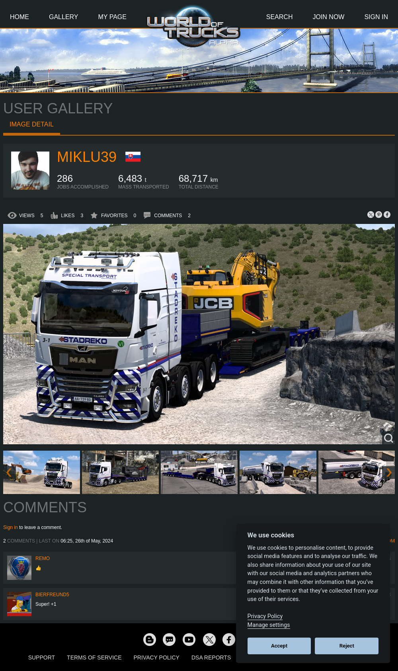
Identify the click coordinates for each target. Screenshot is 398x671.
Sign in (10, 527)
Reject (346, 646)
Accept (279, 646)
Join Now (328, 17)
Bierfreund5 (52, 594)
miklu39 (87, 157)
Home (19, 17)
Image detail (32, 124)
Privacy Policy (156, 657)
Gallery (63, 17)
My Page (112, 17)
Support (41, 657)
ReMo (42, 558)
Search (279, 17)
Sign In (376, 17)
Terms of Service (94, 657)
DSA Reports (211, 657)
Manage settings (269, 625)
